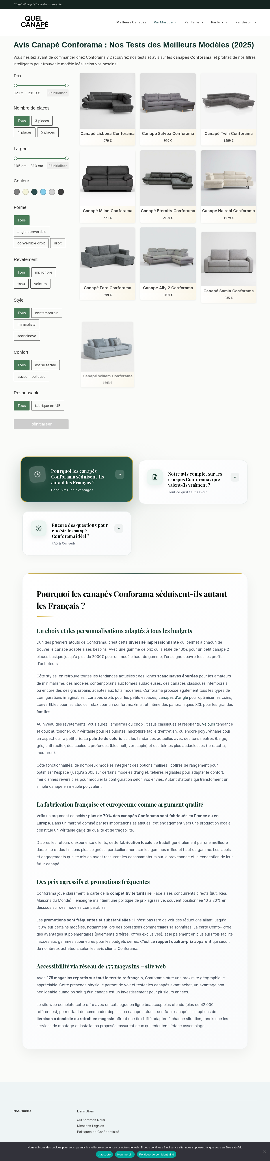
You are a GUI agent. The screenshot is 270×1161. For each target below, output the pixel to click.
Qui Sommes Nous (91, 1120)
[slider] (15, 85)
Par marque (166, 22)
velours (208, 724)
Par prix (220, 22)
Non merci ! (124, 1154)
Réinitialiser (57, 93)
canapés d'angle (173, 697)
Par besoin (246, 22)
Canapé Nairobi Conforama (228, 210)
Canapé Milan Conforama (107, 210)
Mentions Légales (90, 1126)
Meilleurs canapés (131, 22)
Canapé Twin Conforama (228, 133)
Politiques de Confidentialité (98, 1132)
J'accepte (104, 1154)
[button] (22, 121)
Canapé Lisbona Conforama (107, 133)
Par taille (194, 22)
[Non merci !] (264, 1151)
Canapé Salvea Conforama (168, 133)
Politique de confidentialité (156, 1154)
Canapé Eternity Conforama (168, 210)
